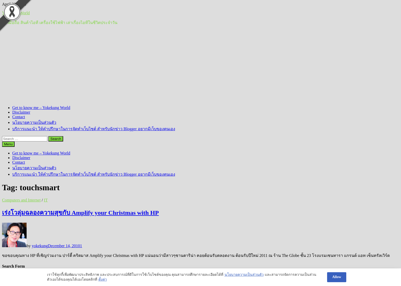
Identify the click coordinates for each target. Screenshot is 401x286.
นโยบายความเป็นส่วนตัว (34, 122)
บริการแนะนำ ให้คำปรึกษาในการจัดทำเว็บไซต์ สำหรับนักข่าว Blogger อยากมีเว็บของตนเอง (93, 129)
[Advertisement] (200, 65)
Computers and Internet (21, 200)
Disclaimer (21, 112)
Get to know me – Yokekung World (41, 107)
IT (46, 200)
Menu (8, 144)
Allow (336, 277)
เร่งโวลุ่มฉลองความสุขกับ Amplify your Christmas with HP (80, 212)
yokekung (40, 246)
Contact (18, 117)
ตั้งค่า (102, 279)
